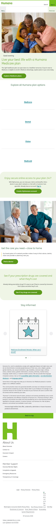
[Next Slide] (51, 333)
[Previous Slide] (5, 333)
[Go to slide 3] (30, 357)
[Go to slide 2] (28, 357)
